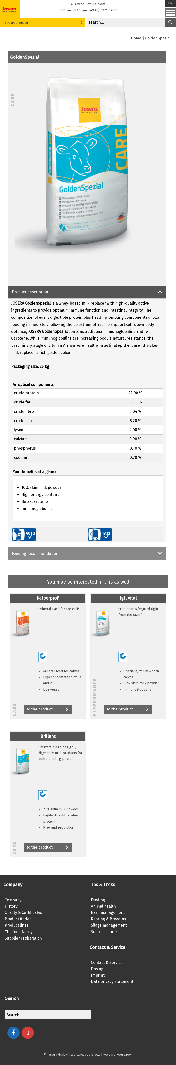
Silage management (109, 925)
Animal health (103, 906)
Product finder (42, 22)
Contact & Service (107, 962)
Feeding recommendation (35, 553)
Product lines (17, 925)
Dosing (97, 969)
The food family (19, 932)
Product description (30, 292)
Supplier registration (23, 938)
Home (136, 38)
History (11, 906)
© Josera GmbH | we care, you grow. (71, 1055)
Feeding (98, 900)
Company (13, 900)
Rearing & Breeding (108, 919)
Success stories (105, 932)
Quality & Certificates (23, 912)
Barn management (108, 912)
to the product (48, 709)
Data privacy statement (112, 981)
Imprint (98, 975)
